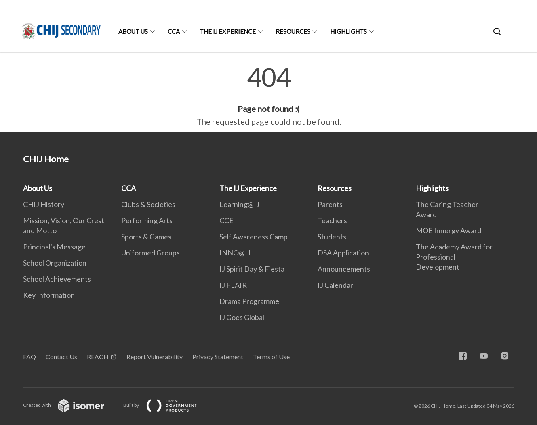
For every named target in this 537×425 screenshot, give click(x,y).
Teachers (332, 220)
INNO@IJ (235, 252)
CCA (174, 31)
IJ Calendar (335, 285)
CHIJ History (43, 204)
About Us (133, 31)
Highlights (348, 31)
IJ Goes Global (241, 317)
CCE (226, 220)
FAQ (29, 356)
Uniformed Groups (150, 252)
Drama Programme (249, 301)
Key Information (49, 295)
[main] (268, 96)
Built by (166, 405)
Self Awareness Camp (253, 236)
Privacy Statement (217, 356)
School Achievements (57, 278)
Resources (293, 31)
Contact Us (61, 356)
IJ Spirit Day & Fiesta (251, 268)
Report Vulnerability (154, 356)
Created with (70, 405)
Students (332, 236)
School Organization (54, 262)
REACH (98, 356)
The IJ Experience (228, 31)
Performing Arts (147, 220)
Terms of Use (271, 356)
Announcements (344, 268)
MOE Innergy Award (448, 230)
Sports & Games (146, 236)
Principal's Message (54, 246)
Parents (330, 204)
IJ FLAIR (233, 285)
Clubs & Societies (148, 204)
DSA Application (343, 252)
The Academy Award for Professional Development (454, 256)
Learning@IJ (239, 204)
